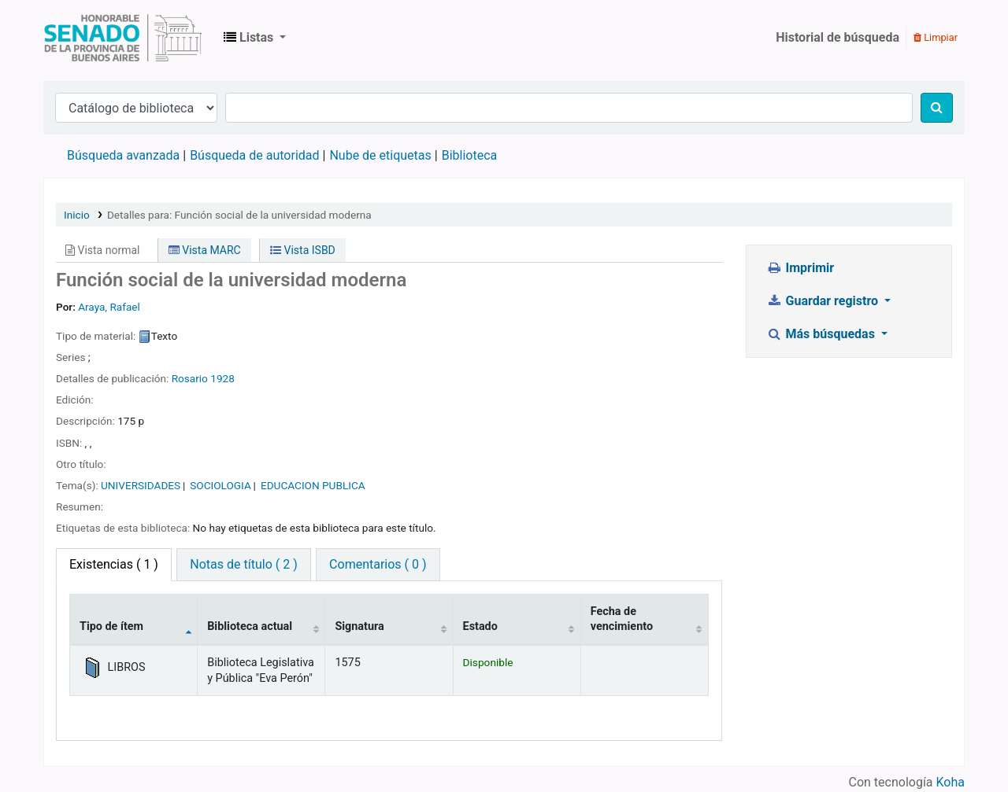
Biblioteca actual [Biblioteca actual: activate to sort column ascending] (249, 626)
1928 (222, 378)
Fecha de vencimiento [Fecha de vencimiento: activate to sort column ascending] (622, 619)
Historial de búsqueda (837, 37)
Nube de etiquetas (380, 155)
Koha (950, 782)
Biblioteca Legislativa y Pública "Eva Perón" (123, 37)
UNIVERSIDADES (140, 485)
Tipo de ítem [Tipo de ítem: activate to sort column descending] (111, 626)
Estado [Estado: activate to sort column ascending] (480, 626)
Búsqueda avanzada (123, 155)
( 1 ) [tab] (113, 564)
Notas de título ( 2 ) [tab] (243, 564)
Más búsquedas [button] (822, 333)
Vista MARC (205, 250)
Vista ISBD (302, 250)
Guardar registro (823, 300)
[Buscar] (937, 108)
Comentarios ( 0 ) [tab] (377, 564)
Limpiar (936, 37)
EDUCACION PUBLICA (313, 485)
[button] (254, 37)
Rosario (190, 378)
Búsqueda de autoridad (254, 155)
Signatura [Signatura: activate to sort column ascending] (359, 626)
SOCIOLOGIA (220, 485)
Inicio (77, 214)
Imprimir (800, 267)
